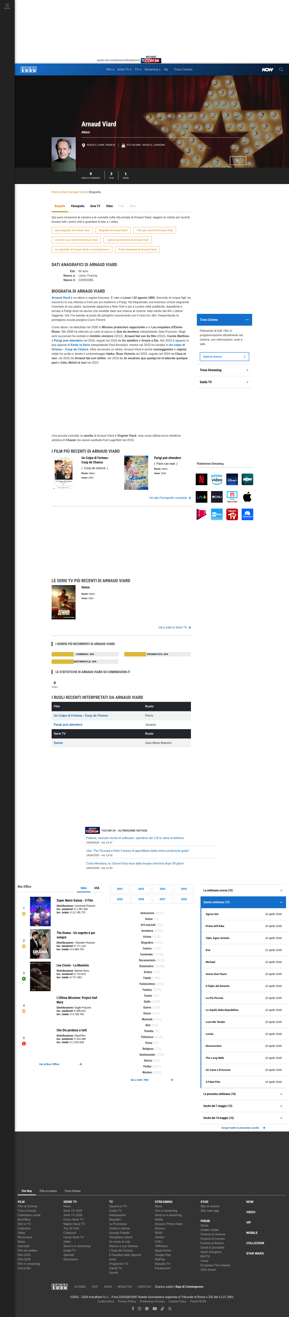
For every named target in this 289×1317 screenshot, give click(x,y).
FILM (21, 1201)
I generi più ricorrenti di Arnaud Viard (128, 239)
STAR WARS (255, 1253)
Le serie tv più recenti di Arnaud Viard (76, 239)
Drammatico (146, 966)
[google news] (146, 1309)
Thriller (147, 1066)
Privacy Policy (127, 1301)
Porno (148, 1043)
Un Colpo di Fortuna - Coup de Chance (81, 715)
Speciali (68, 1255)
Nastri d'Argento (211, 1252)
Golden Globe (210, 1229)
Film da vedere (27, 1250)
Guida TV (69, 1250)
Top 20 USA (71, 1228)
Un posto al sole (119, 1241)
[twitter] (169, 1309)
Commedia (146, 954)
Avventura (147, 931)
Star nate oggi (210, 1210)
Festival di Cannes (213, 1238)
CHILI (158, 1241)
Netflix (159, 1219)
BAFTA (205, 1256)
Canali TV (115, 1268)
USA (96, 888)
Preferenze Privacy (152, 1301)
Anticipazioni (117, 1215)
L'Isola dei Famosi (121, 1250)
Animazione (147, 913)
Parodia (148, 1031)
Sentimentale (147, 1054)
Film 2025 (24, 1255)
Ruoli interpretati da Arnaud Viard (137, 249)
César (204, 1260)
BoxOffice (24, 1219)
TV (111, 1201)
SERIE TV (70, 1201)
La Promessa (117, 1224)
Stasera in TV (118, 1206)
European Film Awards (215, 1265)
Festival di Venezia (213, 1234)
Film (111, 175)
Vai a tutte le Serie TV (175, 627)
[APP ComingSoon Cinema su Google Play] (242, 1287)
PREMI (205, 1221)
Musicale (147, 1019)
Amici (112, 1259)
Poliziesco (147, 1037)
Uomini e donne (119, 1228)
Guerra (147, 1007)
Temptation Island (120, 1237)
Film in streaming (29, 1263)
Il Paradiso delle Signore (125, 1255)
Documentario (147, 960)
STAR (204, 1201)
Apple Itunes (163, 1250)
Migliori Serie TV (74, 1224)
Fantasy (147, 990)
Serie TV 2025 (72, 1210)
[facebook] (132, 1309)
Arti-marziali (148, 925)
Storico (148, 1060)
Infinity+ (160, 1237)
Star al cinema (210, 1206)
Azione (147, 936)
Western (147, 1072)
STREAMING (164, 1201)
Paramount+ (163, 1268)
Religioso (147, 1049)
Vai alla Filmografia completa (170, 498)
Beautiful (115, 1219)
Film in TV (24, 1224)
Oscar (204, 1225)
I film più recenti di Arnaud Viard (154, 230)
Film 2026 (24, 1259)
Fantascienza (147, 984)
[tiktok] (162, 1309)
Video (55, 684)
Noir (148, 1025)
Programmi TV (118, 1263)
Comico (147, 948)
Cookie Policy (178, 1301)
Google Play (163, 1255)
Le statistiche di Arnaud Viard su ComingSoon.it (82, 249)
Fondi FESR (198, 1301)
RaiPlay (160, 1259)
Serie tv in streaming (76, 1246)
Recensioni (25, 1237)
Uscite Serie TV (73, 1237)
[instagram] (139, 1309)
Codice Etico (106, 1301)
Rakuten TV (162, 1263)
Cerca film (24, 1268)
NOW (158, 1232)
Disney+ (160, 1228)
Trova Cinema (27, 1210)
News (21, 1241)
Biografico (147, 942)
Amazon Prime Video (168, 1224)
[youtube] (155, 1309)
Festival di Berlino (212, 1243)
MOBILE (252, 1232)
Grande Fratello (119, 1232)
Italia (84, 888)
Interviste (24, 1246)
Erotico (148, 972)
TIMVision (161, 1246)
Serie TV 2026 (72, 1215)
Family (147, 978)
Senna (58, 742)
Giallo (147, 1001)
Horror (147, 1013)
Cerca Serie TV (73, 1219)
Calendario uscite (29, 1215)
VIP (248, 1222)
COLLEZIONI (255, 1243)
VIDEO (250, 1212)
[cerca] (281, 69)
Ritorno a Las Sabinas (123, 1246)
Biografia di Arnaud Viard (113, 230)
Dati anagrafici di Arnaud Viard (72, 230)
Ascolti (113, 1272)
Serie (126, 175)
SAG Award (208, 1269)
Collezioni (24, 1228)
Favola (148, 995)
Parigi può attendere (68, 724)
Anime (149, 919)
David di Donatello (212, 1247)
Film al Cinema (27, 1206)
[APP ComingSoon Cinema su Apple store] (216, 1287)
